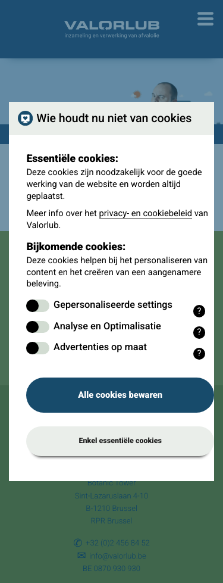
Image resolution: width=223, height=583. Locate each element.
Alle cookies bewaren (120, 394)
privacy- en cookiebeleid (146, 213)
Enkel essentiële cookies (120, 441)
